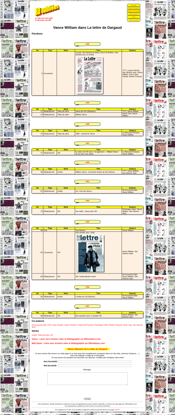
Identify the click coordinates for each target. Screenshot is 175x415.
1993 (87, 103)
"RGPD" (117, 412)
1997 (87, 143)
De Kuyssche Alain (39, 325)
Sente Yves (127, 325)
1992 (87, 44)
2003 (87, 201)
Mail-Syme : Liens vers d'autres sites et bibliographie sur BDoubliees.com (68, 343)
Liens (133, 17)
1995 (87, 124)
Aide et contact (133, 20)
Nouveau (133, 5)
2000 (87, 162)
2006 (87, 287)
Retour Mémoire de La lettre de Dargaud (87, 349)
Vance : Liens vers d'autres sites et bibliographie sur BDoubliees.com (66, 339)
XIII (51, 335)
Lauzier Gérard (70, 325)
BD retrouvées (133, 14)
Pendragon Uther (101, 325)
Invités (34, 335)
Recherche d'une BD (134, 11)
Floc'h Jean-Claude (55, 325)
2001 (87, 181)
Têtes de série (43, 335)
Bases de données (133, 8)
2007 (87, 306)
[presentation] (87, 393)
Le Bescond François (85, 325)
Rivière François (115, 325)
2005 (87, 222)
